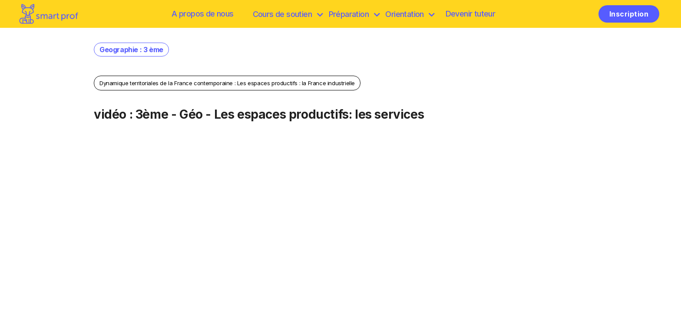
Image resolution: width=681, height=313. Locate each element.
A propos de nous (202, 13)
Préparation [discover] (354, 14)
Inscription (628, 14)
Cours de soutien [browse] (288, 14)
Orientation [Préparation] (409, 14)
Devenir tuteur (471, 13)
